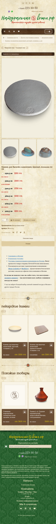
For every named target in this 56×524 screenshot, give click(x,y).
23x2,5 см (13, 173)
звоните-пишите (11, 278)
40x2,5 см (13, 203)
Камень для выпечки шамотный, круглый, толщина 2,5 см (23, 41)
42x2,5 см (13, 211)
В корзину (15, 220)
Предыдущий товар (9, 48)
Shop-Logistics (14, 268)
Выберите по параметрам (11, 54)
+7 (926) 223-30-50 (27, 493)
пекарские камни (47, 37)
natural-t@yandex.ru (27, 498)
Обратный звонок (37, 11)
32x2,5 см (14, 180)
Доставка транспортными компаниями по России (26, 261)
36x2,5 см (13, 196)
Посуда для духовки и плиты (30, 37)
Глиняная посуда (12, 37)
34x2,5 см (13, 188)
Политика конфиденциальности (27, 501)
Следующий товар (20, 48)
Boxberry (25, 268)
